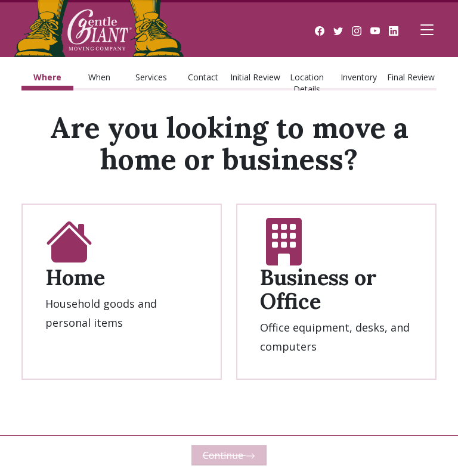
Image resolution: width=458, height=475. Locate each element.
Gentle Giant (99, 30)
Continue (229, 455)
